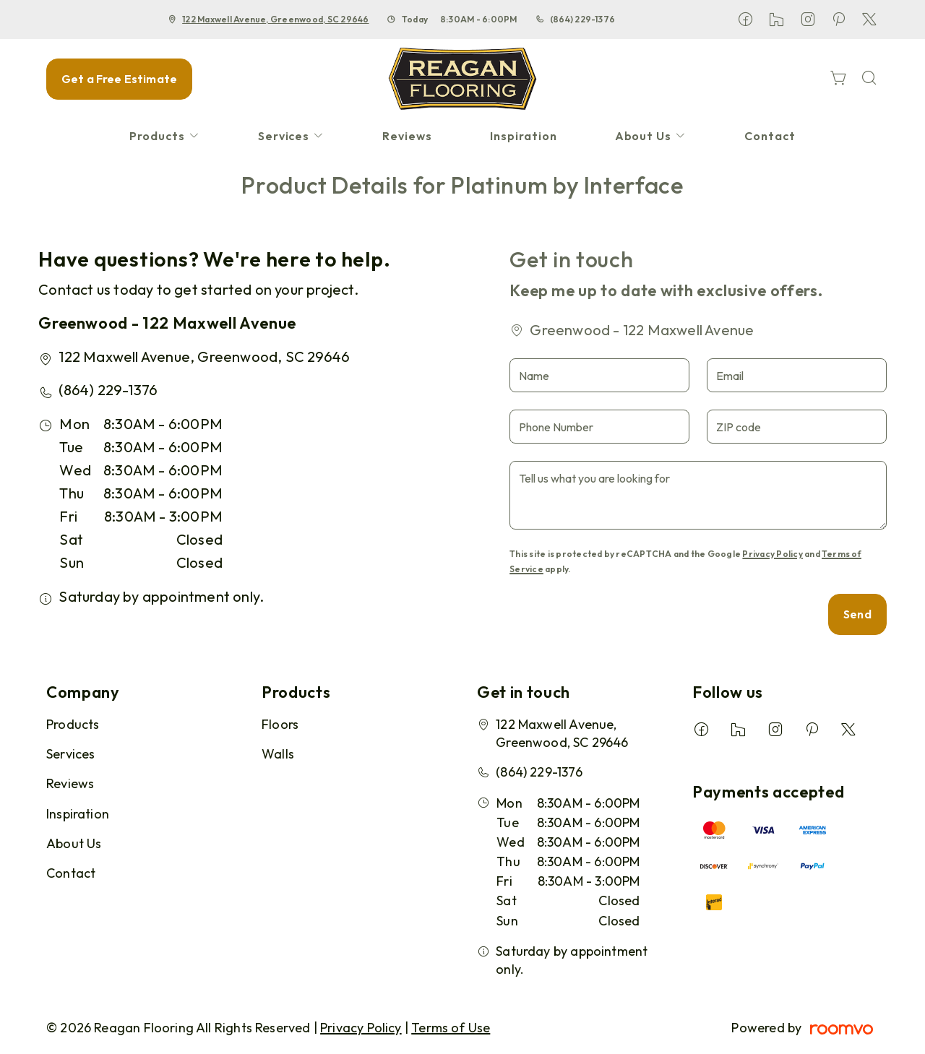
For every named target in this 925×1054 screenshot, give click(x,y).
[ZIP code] (797, 427)
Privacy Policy (772, 553)
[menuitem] (164, 136)
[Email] (797, 375)
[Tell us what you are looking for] (698, 495)
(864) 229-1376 (582, 19)
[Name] (599, 375)
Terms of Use (450, 1027)
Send (857, 614)
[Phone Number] (599, 427)
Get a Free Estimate (119, 79)
